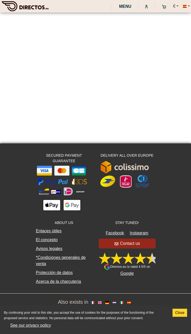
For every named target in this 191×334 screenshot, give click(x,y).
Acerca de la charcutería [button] (58, 281)
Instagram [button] (139, 233)
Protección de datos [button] (54, 272)
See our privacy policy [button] (30, 325)
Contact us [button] (127, 243)
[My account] (146, 6)
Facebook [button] (115, 233)
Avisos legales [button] (49, 248)
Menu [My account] (125, 6)
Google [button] (127, 273)
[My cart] (165, 6)
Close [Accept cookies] (179, 313)
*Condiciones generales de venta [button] (61, 260)
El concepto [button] (47, 240)
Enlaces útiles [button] (49, 231)
